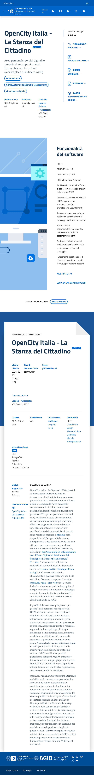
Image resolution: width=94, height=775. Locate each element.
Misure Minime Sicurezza (74, 433)
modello (61, 534)
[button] (9, 3)
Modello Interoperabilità (74, 439)
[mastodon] (67, 11)
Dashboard (40, 770)
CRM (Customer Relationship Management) (26, 84)
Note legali (27, 770)
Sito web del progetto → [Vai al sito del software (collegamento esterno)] (77, 45)
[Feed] (51, 11)
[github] (59, 11)
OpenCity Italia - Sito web (43, 582)
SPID (50, 427)
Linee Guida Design (72, 426)
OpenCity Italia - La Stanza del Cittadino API (19, 515)
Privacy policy (12, 770)
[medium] (83, 11)
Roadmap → (77, 83)
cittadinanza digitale (15, 91)
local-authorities (59, 301)
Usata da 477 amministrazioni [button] (71, 282)
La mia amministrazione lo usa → (77, 96)
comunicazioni (13, 78)
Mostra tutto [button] (64, 273)
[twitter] (75, 11)
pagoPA (52, 424)
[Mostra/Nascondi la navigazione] (4, 10)
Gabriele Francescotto (45, 108)
